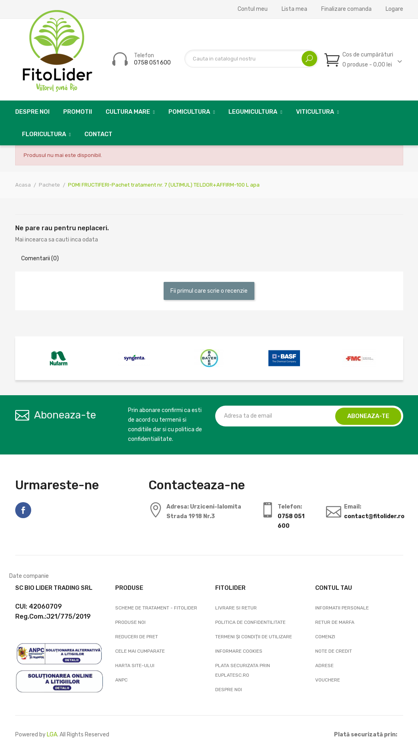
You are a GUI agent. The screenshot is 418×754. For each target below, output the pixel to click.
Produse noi (130, 622)
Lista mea (294, 9)
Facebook (23, 510)
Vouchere (327, 680)
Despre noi (228, 689)
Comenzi (325, 636)
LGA (52, 734)
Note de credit (333, 651)
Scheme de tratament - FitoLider (156, 608)
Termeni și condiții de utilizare (253, 636)
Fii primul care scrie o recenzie (209, 291)
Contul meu (253, 9)
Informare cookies (238, 651)
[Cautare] (251, 59)
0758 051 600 (152, 62)
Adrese (324, 665)
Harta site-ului (134, 665)
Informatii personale (342, 608)
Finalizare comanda (346, 9)
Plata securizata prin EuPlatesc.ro (242, 670)
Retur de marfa (334, 622)
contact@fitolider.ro (374, 516)
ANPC (121, 680)
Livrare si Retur (236, 608)
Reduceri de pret (136, 636)
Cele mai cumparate (140, 651)
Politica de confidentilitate (250, 622)
